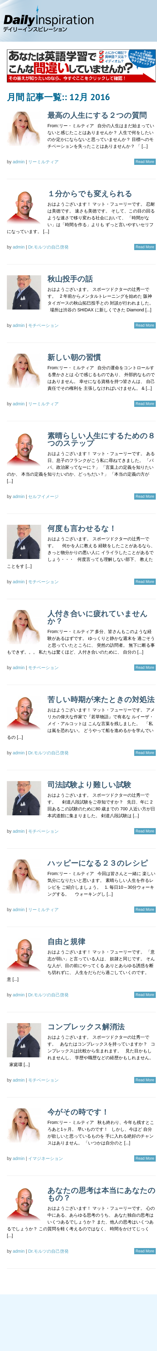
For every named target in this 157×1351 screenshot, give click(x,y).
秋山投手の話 (70, 279)
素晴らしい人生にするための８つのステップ (101, 439)
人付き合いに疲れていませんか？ (97, 617)
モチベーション (43, 325)
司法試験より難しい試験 (89, 785)
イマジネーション (45, 1158)
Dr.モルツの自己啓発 (48, 247)
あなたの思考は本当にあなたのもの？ (101, 1194)
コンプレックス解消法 (86, 1027)
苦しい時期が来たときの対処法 (101, 699)
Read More (145, 162)
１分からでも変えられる (89, 193)
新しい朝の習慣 (74, 357)
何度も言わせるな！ (81, 528)
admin (19, 161)
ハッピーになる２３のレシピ (97, 863)
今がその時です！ (78, 1112)
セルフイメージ (43, 496)
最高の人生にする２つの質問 (97, 115)
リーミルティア (43, 161)
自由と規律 (66, 941)
